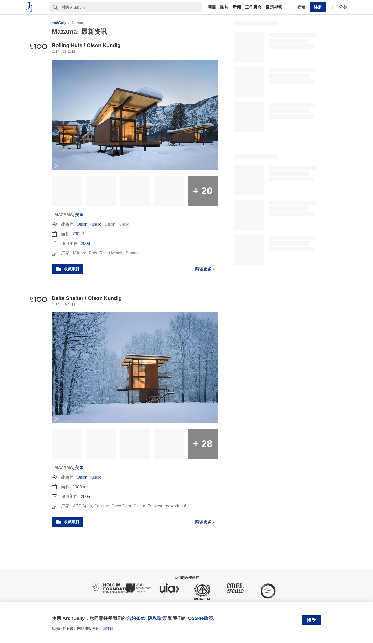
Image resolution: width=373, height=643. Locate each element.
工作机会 (253, 7)
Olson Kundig (89, 224)
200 (76, 234)
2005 (85, 496)
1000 (77, 487)
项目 (212, 7)
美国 (79, 215)
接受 (311, 620)
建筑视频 (274, 7)
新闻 (237, 7)
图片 (224, 7)
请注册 (108, 628)
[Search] (132, 7)
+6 (184, 506)
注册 (318, 7)
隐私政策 (157, 618)
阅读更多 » (205, 269)
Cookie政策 (200, 618)
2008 (85, 243)
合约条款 (136, 618)
